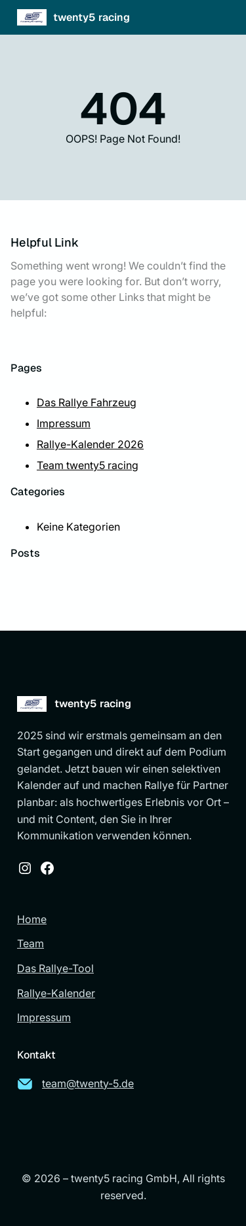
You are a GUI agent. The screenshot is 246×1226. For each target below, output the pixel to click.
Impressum (64, 423)
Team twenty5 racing (87, 465)
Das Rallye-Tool (55, 968)
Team (30, 943)
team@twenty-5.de (88, 1083)
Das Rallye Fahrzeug (86, 402)
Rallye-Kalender (56, 993)
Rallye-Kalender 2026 (90, 444)
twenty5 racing (91, 17)
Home (32, 919)
